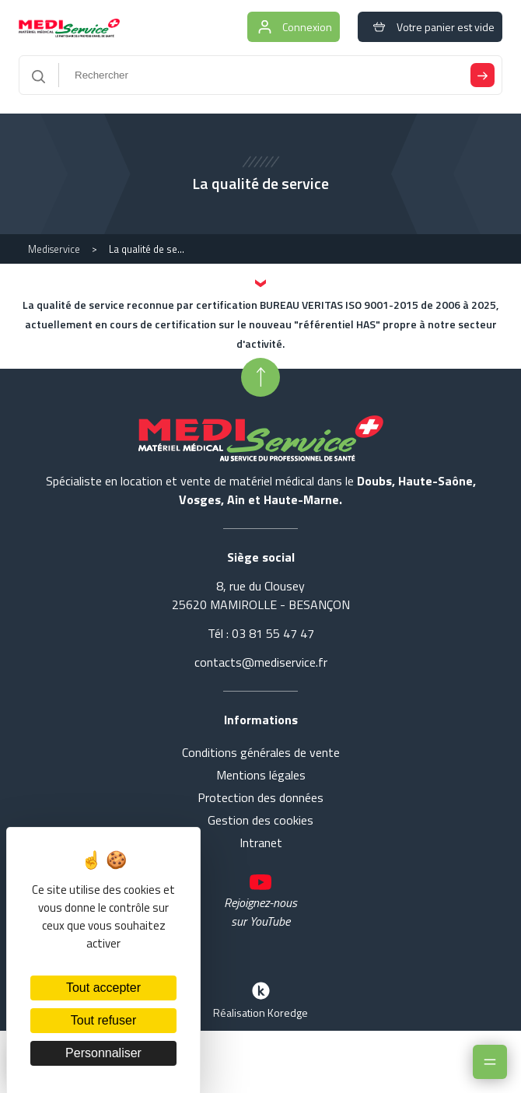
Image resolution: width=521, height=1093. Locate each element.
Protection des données (260, 797)
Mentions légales (261, 774)
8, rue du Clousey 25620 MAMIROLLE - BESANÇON (261, 595)
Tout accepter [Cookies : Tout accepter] (103, 987)
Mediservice (54, 249)
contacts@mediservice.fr (260, 662)
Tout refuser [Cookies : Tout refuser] (103, 1020)
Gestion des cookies (260, 820)
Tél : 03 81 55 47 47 (261, 633)
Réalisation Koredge (260, 999)
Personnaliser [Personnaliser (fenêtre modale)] (103, 1053)
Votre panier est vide (430, 27)
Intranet (261, 842)
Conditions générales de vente (261, 752)
